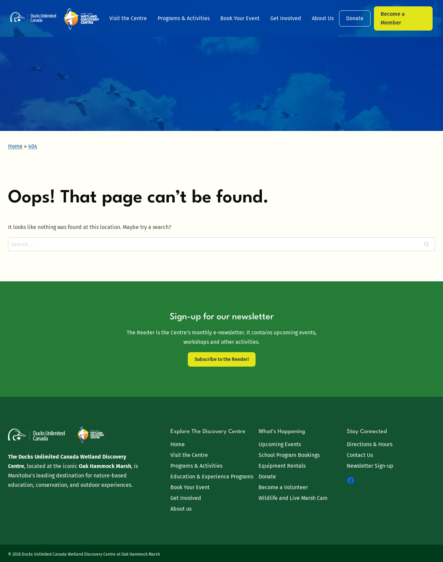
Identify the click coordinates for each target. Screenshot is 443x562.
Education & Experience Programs (211, 476)
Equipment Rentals (282, 466)
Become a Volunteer (283, 487)
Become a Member (393, 18)
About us (180, 509)
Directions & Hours (369, 444)
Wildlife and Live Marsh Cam (293, 498)
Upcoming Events (280, 444)
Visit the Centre (128, 18)
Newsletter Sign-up (370, 466)
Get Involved (285, 18)
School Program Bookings (289, 455)
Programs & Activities (184, 18)
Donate (355, 18)
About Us (323, 18)
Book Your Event (240, 18)
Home (177, 444)
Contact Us (360, 455)
